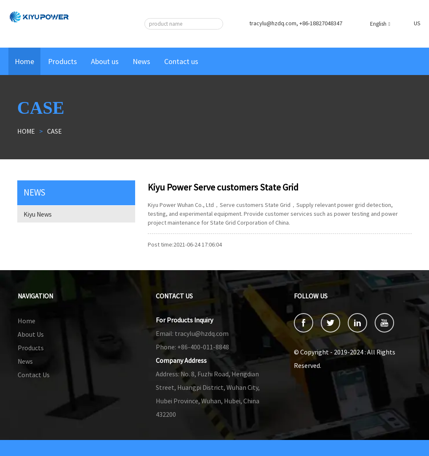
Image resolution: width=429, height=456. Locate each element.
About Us (31, 334)
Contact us (181, 61)
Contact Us (34, 374)
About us (105, 61)
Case (54, 131)
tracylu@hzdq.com (192, 333)
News (141, 61)
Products (62, 61)
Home (24, 61)
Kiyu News (38, 214)
